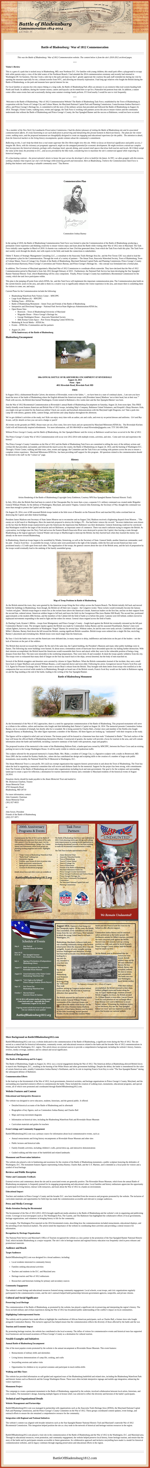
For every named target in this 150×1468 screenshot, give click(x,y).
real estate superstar (52, 143)
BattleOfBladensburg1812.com (40, 9)
